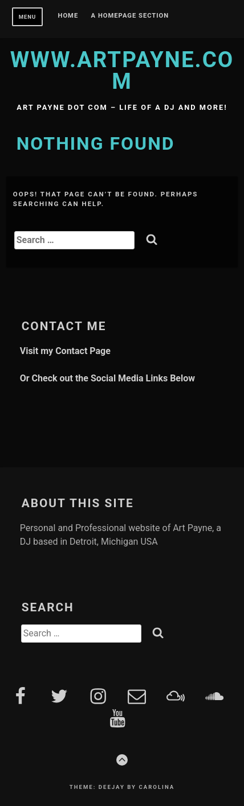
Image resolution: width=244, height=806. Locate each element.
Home (68, 16)
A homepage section (130, 16)
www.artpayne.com (122, 70)
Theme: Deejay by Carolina (122, 787)
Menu (27, 17)
